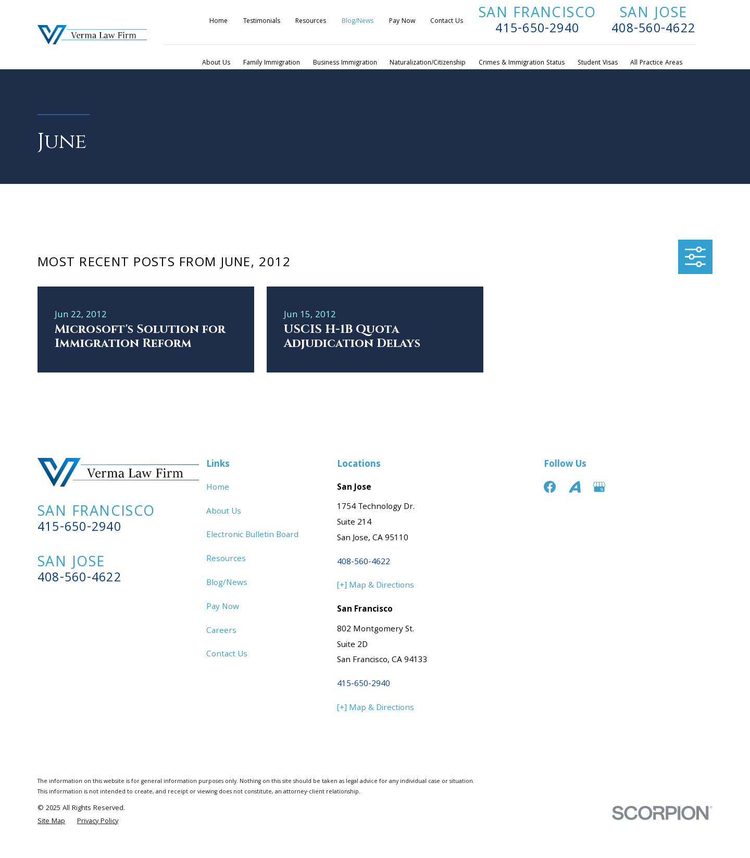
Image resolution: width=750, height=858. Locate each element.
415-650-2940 (537, 29)
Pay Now (402, 21)
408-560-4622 (653, 29)
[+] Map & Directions (375, 586)
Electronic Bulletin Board (252, 535)
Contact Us (446, 21)
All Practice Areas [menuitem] (656, 63)
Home (218, 21)
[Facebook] (550, 487)
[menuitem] (51, 821)
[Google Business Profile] (599, 487)
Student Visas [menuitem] (598, 63)
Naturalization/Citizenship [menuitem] (428, 63)
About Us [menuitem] (216, 63)
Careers (221, 631)
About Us (223, 512)
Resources (310, 21)
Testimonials (261, 21)
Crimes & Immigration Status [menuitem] (522, 63)
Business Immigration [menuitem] (345, 63)
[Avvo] (575, 487)
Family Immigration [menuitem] (271, 63)
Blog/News (357, 21)
